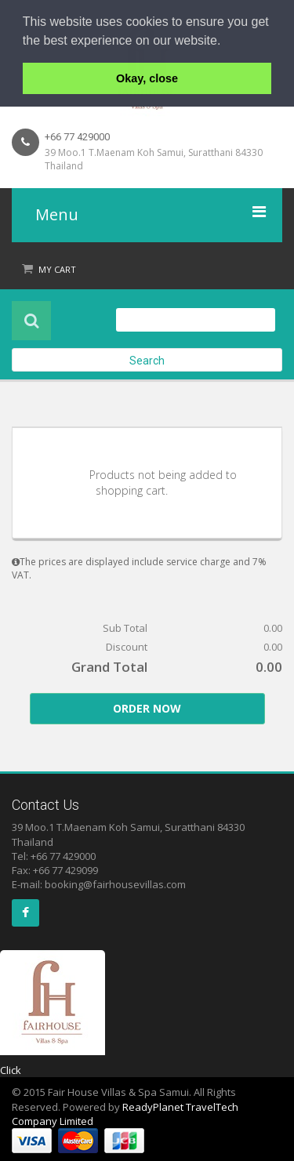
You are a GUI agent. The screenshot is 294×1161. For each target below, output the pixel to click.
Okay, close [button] (147, 78)
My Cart (57, 269)
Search (147, 360)
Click (10, 1070)
